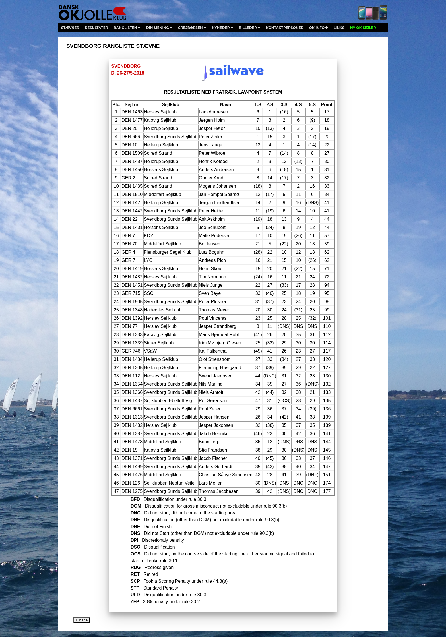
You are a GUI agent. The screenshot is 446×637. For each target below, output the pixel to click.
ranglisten (125, 28)
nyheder (221, 28)
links (339, 28)
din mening (157, 28)
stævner (70, 28)
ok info (317, 28)
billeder (248, 28)
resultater (96, 28)
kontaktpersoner (284, 28)
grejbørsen (190, 28)
